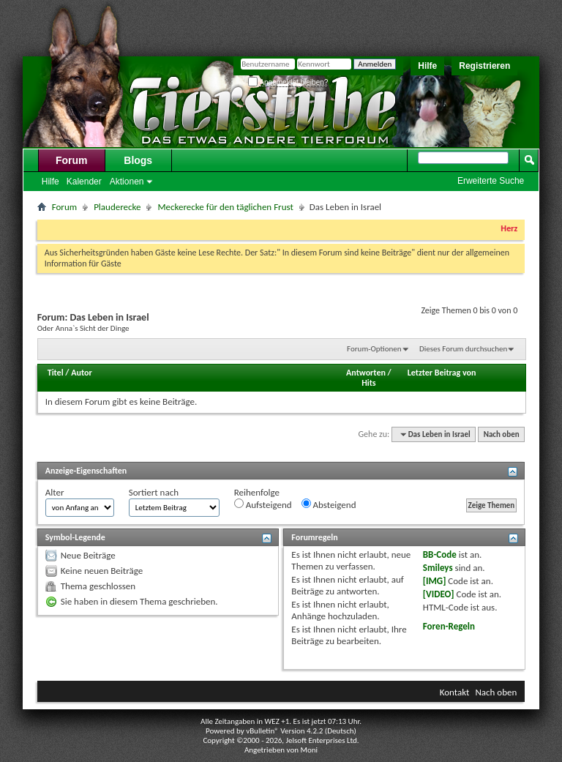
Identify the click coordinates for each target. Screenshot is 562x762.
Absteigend (328, 504)
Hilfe (427, 66)
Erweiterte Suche (490, 181)
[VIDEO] (438, 594)
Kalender (84, 181)
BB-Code (440, 554)
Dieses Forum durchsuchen (463, 349)
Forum (72, 160)
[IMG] (434, 580)
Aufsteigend (263, 504)
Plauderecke (117, 206)
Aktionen (127, 181)
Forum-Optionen (374, 349)
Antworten (366, 372)
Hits (368, 383)
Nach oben (502, 434)
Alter (54, 492)
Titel (56, 372)
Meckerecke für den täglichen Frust (225, 206)
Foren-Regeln (449, 626)
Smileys (438, 567)
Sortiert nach (154, 492)
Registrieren (484, 66)
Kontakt (455, 692)
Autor (81, 372)
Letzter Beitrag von (442, 372)
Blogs (138, 160)
